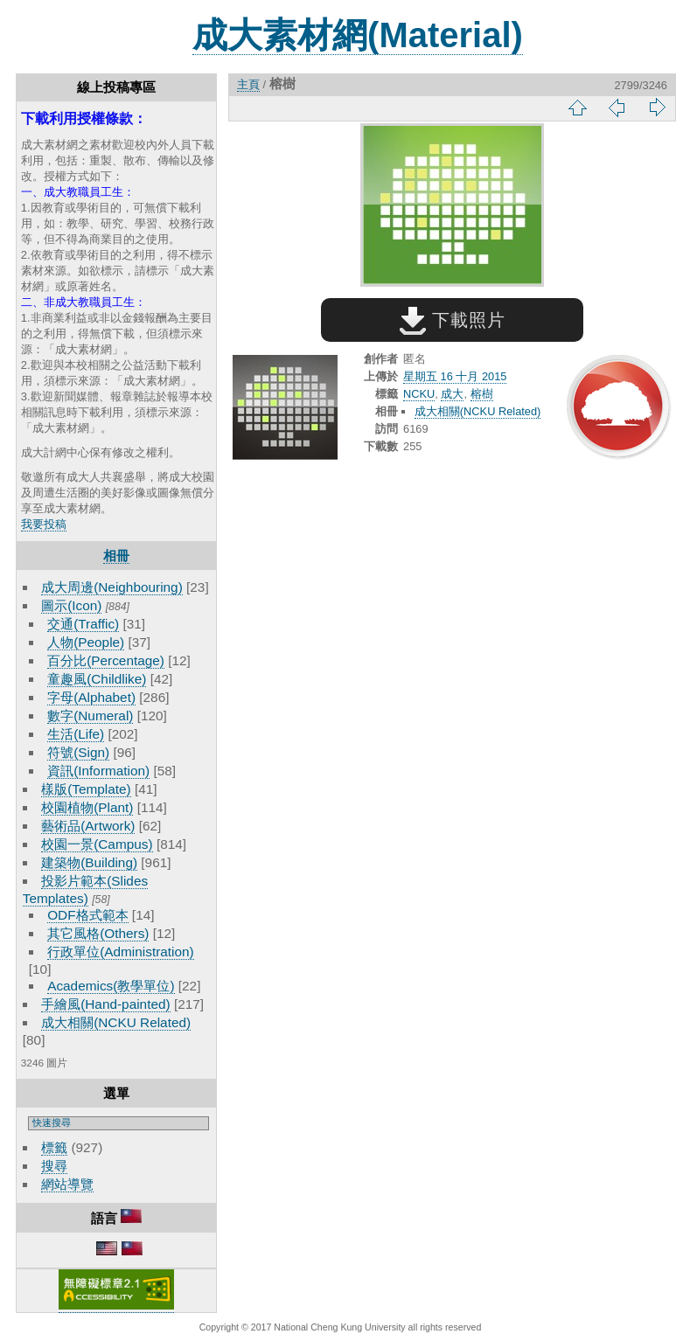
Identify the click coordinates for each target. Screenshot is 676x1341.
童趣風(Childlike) (96, 678)
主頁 (248, 84)
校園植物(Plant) (87, 807)
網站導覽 (67, 1184)
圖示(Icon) (71, 605)
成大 (452, 393)
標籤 (54, 1147)
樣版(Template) (86, 789)
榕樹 (481, 393)
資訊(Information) (98, 770)
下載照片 (452, 320)
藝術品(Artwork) (88, 825)
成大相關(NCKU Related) (116, 1022)
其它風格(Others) (98, 933)
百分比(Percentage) (105, 660)
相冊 (116, 555)
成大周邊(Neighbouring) (112, 587)
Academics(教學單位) (110, 985)
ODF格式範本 (87, 914)
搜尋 (54, 1165)
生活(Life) (75, 733)
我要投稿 (43, 524)
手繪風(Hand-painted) (105, 1004)
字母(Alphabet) (91, 697)
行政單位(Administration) (120, 951)
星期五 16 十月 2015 (454, 376)
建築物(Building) (89, 862)
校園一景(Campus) (96, 844)
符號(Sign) (78, 752)
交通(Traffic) (83, 623)
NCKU (419, 393)
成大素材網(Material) (357, 35)
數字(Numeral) (90, 715)
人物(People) (85, 642)
